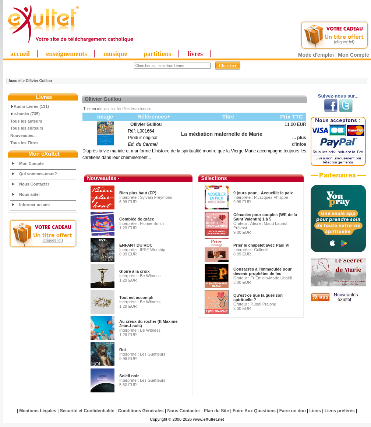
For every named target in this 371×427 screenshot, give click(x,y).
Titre (228, 116)
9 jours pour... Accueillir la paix (263, 193)
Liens (315, 410)
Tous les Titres (24, 143)
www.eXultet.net (208, 419)
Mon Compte (353, 55)
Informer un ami (34, 204)
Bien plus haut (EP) (137, 193)
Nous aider (29, 194)
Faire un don (292, 410)
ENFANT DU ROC (135, 245)
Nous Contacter (34, 184)
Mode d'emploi (316, 55)
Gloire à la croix (134, 271)
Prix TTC (291, 116)
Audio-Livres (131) (29, 106)
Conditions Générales (141, 410)
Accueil (15, 81)
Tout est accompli (136, 297)
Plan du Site (216, 410)
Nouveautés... (23, 135)
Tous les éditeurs (26, 128)
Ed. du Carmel (143, 144)
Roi (122, 349)
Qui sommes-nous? (38, 174)
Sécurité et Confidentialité (87, 410)
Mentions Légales (37, 410)
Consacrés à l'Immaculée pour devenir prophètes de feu (262, 271)
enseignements (66, 53)
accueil (20, 53)
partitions (157, 53)
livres (195, 53)
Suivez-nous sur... (338, 96)
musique (115, 53)
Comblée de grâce (136, 219)
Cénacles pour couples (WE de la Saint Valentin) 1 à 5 (265, 216)
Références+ (153, 116)
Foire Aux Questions (254, 410)
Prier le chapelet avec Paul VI (261, 245)
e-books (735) (25, 114)
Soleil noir (129, 376)
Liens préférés (340, 410)
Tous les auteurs (26, 121)
